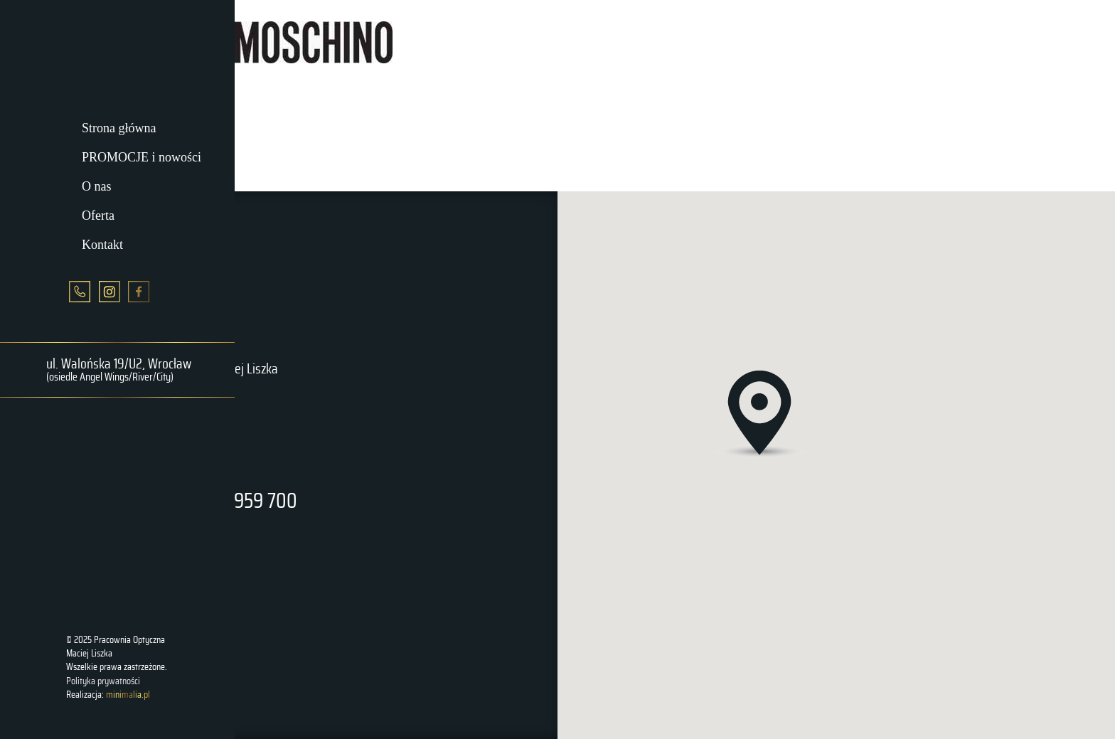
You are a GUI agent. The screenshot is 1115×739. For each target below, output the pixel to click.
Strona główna (119, 128)
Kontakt (102, 244)
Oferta (98, 215)
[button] (760, 416)
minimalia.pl (128, 695)
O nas (97, 186)
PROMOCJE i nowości (141, 157)
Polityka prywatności (103, 681)
